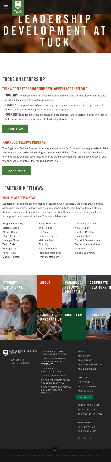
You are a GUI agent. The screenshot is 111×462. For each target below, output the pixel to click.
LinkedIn (84, 438)
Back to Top (55, 449)
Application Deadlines (90, 364)
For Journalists (87, 431)
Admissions (84, 355)
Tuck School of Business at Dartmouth (18, 8)
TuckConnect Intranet (90, 413)
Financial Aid (85, 360)
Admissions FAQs (87, 369)
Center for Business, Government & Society (53, 352)
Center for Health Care (54, 375)
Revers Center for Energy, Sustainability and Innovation (56, 390)
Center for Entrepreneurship (51, 370)
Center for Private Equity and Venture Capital (55, 381)
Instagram (79, 438)
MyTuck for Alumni (88, 405)
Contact (82, 377)
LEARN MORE (16, 170)
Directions (84, 382)
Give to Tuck (85, 397)
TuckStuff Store (87, 409)
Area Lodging (85, 390)
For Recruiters (86, 426)
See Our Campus (87, 386)
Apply (81, 351)
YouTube (90, 438)
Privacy (93, 455)
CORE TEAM (15, 129)
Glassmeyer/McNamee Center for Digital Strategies (53, 361)
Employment (85, 422)
